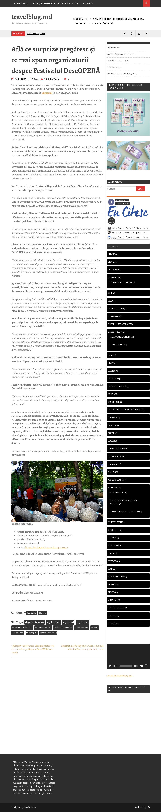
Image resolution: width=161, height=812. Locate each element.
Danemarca (114, 316)
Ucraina (112, 600)
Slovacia (112, 561)
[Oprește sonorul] (141, 665)
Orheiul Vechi (17, 632)
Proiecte (88, 3)
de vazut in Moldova (43, 627)
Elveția (111, 363)
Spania (111, 569)
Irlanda (112, 425)
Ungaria (112, 615)
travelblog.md (31, 16)
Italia (111, 441)
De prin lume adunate (119, 324)
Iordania (112, 417)
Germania (113, 378)
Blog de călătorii (53, 622)
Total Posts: (112, 67)
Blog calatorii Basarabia (34, 622)
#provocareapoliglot (120, 337)
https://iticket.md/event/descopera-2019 (46, 547)
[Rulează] (110, 665)
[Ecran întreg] (146, 665)
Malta (111, 472)
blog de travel (68, 622)
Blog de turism (82, 622)
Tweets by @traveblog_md (119, 675)
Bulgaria (112, 269)
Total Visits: (113, 60)
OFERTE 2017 (113, 530)
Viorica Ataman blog (48, 632)
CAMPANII (31, 613)
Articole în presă (23, 10)
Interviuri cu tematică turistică (125, 409)
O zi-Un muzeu (116, 492)
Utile (110, 623)
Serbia (111, 553)
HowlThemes (30, 807)
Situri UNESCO (116, 344)
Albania (112, 254)
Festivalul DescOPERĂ (63, 627)
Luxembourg (114, 456)
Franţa (111, 371)
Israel (111, 433)
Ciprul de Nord (116, 308)
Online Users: (113, 47)
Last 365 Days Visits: (116, 54)
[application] (128, 656)
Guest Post (113, 402)
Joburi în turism (116, 448)
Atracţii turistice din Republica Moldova (55, 3)
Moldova (42, 613)
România (112, 545)
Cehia (111, 293)
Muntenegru (115, 522)
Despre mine (21, 3)
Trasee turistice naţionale (123, 511)
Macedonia (114, 464)
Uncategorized (116, 607)
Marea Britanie (116, 479)
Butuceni (47, 93)
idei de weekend (81, 627)
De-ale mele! (114, 332)
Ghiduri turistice (117, 386)
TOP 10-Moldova (116, 576)
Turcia (111, 592)
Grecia (111, 394)
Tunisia (112, 584)
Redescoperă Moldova (120, 282)
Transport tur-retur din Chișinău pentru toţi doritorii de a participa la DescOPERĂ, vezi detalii (32, 649)
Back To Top (142, 807)
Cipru (111, 300)
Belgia (111, 262)
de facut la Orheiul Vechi (22, 627)
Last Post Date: (114, 73)
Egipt (110, 355)
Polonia (112, 537)
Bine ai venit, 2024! (36, 33)
